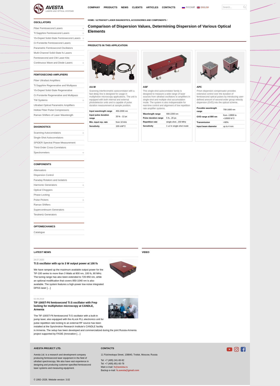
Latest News (42, 252)
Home (91, 20)
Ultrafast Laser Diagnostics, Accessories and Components (131, 20)
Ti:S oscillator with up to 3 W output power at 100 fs (66, 263)
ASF (145, 87)
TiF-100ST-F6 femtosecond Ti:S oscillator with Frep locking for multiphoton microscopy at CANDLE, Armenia (65, 306)
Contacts (107, 348)
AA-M (92, 87)
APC (199, 87)
